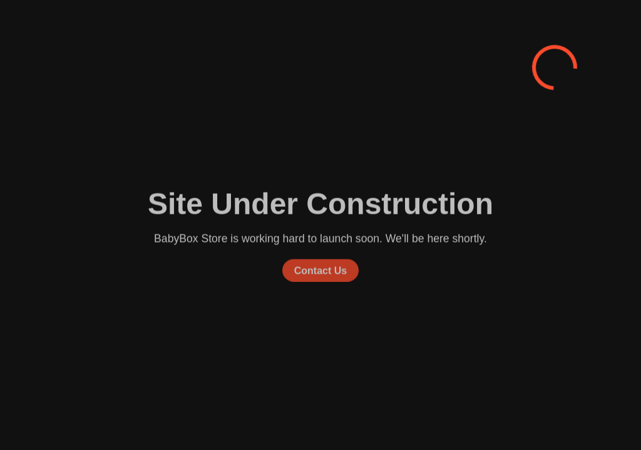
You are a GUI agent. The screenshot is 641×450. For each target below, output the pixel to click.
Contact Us (320, 269)
